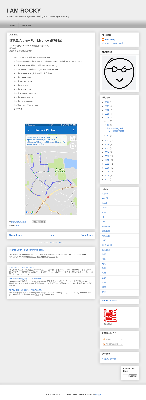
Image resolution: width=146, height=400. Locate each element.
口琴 (104, 240)
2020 (107, 110)
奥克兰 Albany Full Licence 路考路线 (35, 40)
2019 (107, 114)
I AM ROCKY (24, 10)
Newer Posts (15, 235)
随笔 (104, 287)
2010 (107, 168)
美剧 (104, 268)
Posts (107, 339)
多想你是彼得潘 (109, 359)
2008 (107, 175)
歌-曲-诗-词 (107, 245)
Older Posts (87, 235)
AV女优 (105, 194)
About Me (26, 25)
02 (108, 125)
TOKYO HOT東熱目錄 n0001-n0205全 (25, 279)
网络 (104, 264)
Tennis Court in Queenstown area (26, 250)
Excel (104, 203)
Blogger (98, 394)
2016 (107, 144)
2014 (107, 152)
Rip (103, 221)
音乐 (104, 292)
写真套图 (106, 231)
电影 (104, 254)
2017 (107, 140)
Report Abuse (109, 300)
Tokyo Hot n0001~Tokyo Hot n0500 (23, 267)
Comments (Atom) (56, 243)
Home (13, 25)
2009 (107, 172)
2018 (107, 118)
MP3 (104, 212)
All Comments (111, 344)
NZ (103, 217)
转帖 (104, 282)
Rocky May (110, 39)
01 (108, 136)
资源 (104, 278)
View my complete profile (113, 43)
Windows (106, 226)
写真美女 (106, 236)
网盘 (104, 259)
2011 (107, 164)
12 (108, 121)
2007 (107, 179)
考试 (17, 225)
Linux (104, 208)
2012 (107, 160)
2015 (107, 148)
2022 (107, 102)
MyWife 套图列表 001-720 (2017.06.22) (25, 290)
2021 (107, 106)
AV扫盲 (105, 198)
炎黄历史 (106, 250)
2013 (107, 156)
